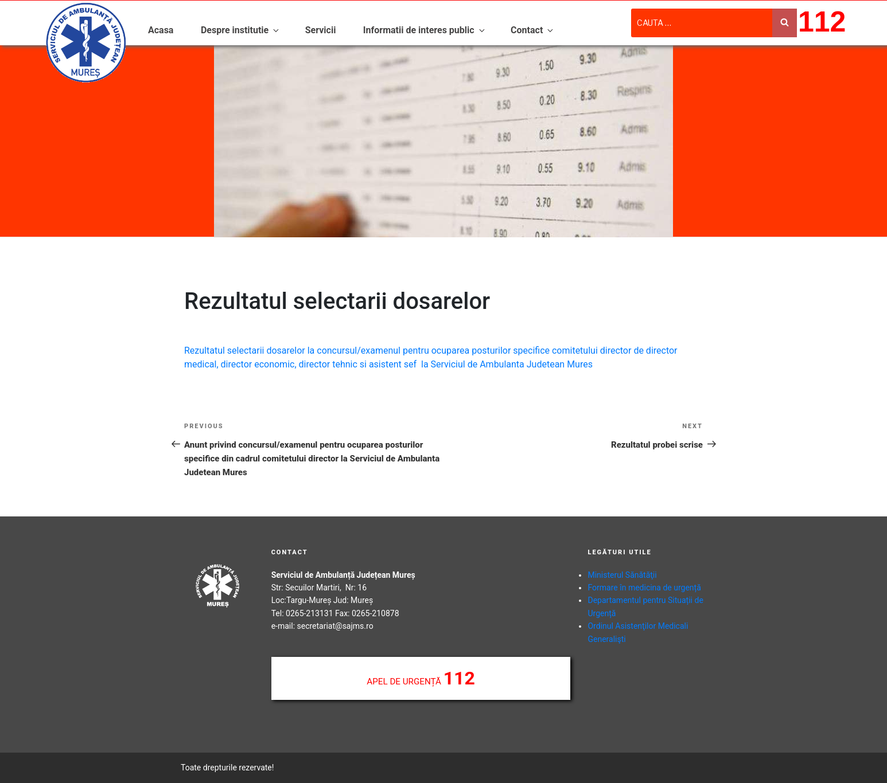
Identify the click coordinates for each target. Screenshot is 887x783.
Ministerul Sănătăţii (622, 575)
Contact (533, 30)
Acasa (160, 30)
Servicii (320, 30)
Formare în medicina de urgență (644, 587)
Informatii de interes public (425, 30)
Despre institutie (241, 30)
